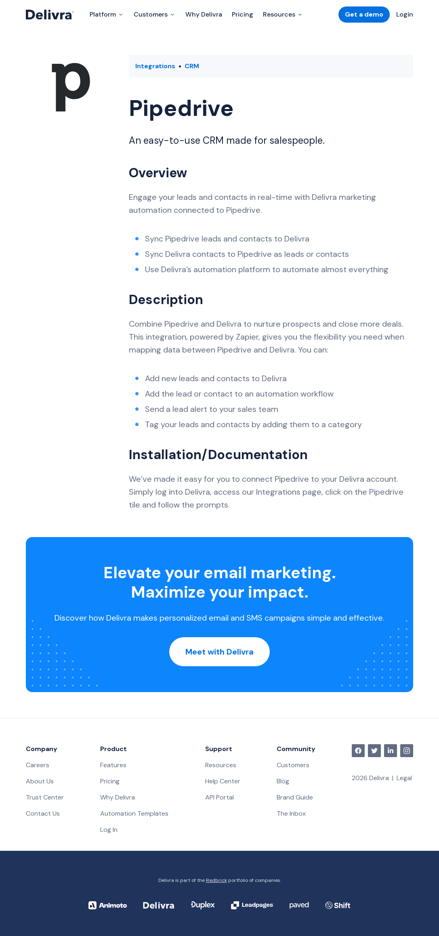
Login (404, 14)
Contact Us (43, 813)
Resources (220, 765)
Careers (37, 765)
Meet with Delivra (219, 651)
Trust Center (45, 797)
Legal (404, 778)
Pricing (242, 14)
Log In (109, 829)
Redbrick (216, 880)
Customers (293, 765)
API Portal (219, 797)
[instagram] (406, 750)
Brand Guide (295, 797)
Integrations (155, 66)
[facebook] (358, 750)
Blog (283, 781)
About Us (40, 781)
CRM (192, 66)
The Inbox (291, 813)
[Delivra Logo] (50, 14)
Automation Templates (134, 813)
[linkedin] (390, 750)
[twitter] (374, 750)
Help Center (222, 781)
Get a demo (364, 14)
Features (113, 765)
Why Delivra (203, 14)
